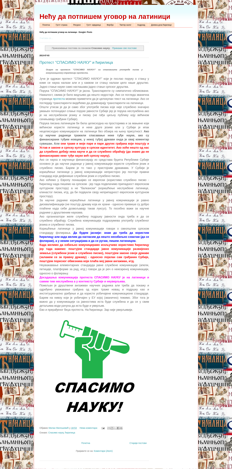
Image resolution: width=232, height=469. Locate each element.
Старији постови (138, 443)
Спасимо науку (56, 432)
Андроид (141, 25)
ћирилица (70, 432)
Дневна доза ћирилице (161, 25)
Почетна (46, 25)
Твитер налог (125, 25)
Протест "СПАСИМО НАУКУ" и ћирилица (76, 62)
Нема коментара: (89, 428)
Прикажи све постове (124, 48)
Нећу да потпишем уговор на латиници (104, 16)
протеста (59, 98)
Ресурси (77, 25)
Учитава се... (46, 38)
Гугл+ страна (61, 25)
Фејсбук (110, 25)
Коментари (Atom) (103, 451)
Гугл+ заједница (94, 25)
